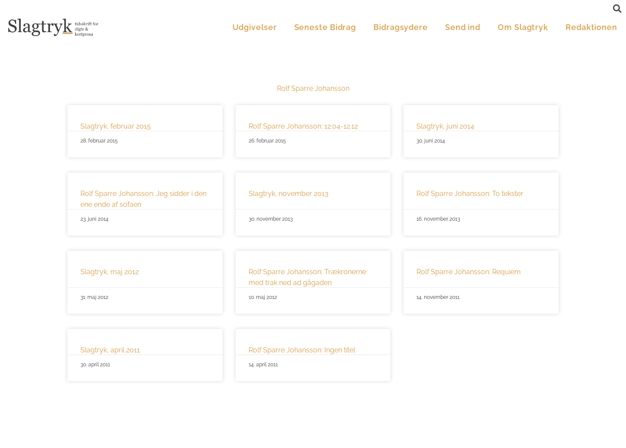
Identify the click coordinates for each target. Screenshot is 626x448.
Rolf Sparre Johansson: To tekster (469, 193)
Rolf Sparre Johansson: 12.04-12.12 (303, 126)
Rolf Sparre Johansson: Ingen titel (302, 350)
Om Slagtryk (523, 27)
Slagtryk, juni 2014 (445, 126)
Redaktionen (591, 27)
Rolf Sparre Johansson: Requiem (468, 272)
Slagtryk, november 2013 (289, 193)
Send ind (462, 27)
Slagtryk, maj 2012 (109, 272)
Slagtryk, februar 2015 (115, 126)
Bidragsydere (400, 27)
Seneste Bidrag (325, 27)
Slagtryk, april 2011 (110, 350)
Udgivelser (255, 27)
